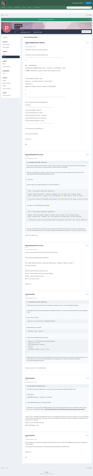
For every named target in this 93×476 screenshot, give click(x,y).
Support (29, 7)
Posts (4, 56)
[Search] (72, 8)
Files (4, 73)
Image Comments (7, 83)
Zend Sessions (30, 294)
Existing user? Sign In (78, 3)
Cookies (47, 472)
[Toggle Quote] (27, 162)
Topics (4, 54)
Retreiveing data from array (34, 154)
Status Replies (6, 47)
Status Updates (6, 44)
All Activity (5, 37)
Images (4, 80)
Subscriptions (37, 7)
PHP (27, 44)
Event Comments (6, 66)
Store (24, 7)
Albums (4, 85)
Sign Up (88, 2)
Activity (10, 7)
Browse (4, 7)
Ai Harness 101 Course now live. (46, 19)
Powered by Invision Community (46, 473)
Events (4, 63)
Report (87, 42)
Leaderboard (17, 7)
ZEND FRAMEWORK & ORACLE (35, 42)
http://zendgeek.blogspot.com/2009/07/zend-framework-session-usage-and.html (65, 409)
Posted (30, 46)
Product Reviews (6, 95)
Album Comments (7, 88)
